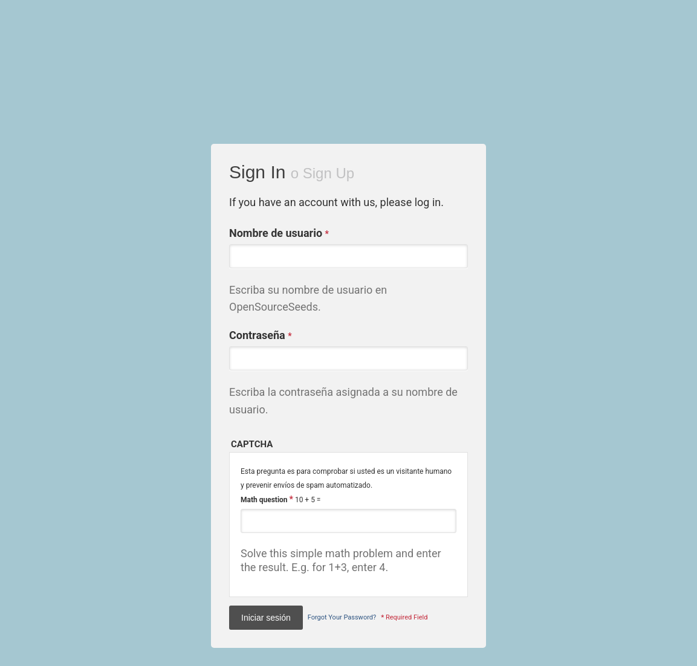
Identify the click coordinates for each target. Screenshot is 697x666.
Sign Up (328, 173)
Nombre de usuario (279, 234)
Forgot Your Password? (342, 617)
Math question (267, 499)
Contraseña (260, 336)
